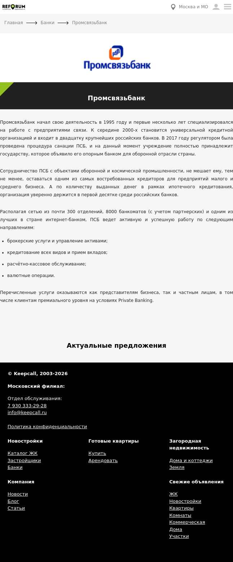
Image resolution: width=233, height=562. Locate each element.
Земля (176, 467)
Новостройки (185, 501)
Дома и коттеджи (191, 460)
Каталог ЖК (22, 453)
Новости (18, 494)
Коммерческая (187, 522)
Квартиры (181, 508)
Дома (175, 529)
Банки (15, 467)
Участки (179, 536)
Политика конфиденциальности (47, 426)
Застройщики (24, 460)
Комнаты (180, 515)
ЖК (173, 494)
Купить (97, 453)
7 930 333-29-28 (27, 405)
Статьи (16, 508)
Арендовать (103, 460)
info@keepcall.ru (27, 412)
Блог (13, 501)
